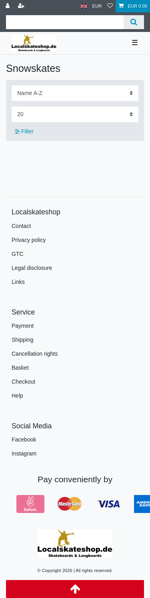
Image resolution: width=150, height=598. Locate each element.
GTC (18, 254)
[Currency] (97, 6)
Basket (20, 367)
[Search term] (65, 22)
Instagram (24, 453)
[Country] (84, 6)
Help (17, 395)
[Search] (134, 22)
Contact (21, 226)
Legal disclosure (32, 268)
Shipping (23, 340)
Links (18, 282)
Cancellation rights (35, 353)
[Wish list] (110, 6)
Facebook (24, 439)
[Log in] (8, 6)
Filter (24, 131)
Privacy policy (29, 240)
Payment (23, 326)
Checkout (23, 381)
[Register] (22, 6)
